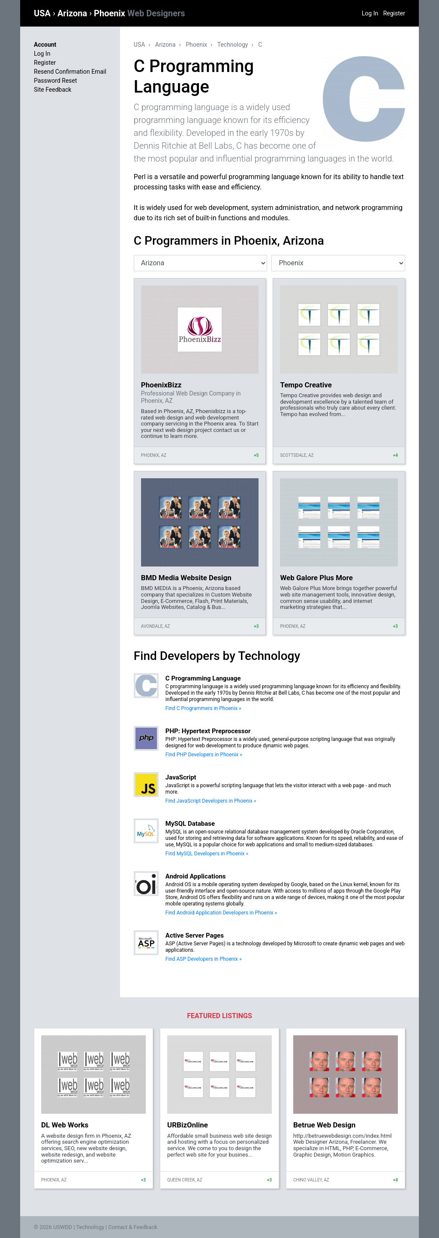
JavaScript (180, 777)
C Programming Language (203, 678)
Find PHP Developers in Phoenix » (203, 755)
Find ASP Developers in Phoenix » (203, 959)
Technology (232, 44)
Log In (370, 13)
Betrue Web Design (324, 1125)
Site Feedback (52, 89)
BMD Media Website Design (186, 577)
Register (394, 13)
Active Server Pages (194, 935)
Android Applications (195, 876)
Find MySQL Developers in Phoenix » (206, 854)
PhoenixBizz (161, 385)
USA (43, 13)
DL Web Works (64, 1125)
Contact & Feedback (132, 1227)
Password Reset (55, 80)
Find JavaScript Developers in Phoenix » (210, 801)
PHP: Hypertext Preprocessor (208, 731)
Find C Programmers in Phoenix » (203, 708)
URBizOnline (187, 1125)
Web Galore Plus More (316, 577)
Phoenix (139, 13)
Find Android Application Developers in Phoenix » (221, 913)
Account (45, 44)
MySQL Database (190, 823)
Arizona (73, 13)
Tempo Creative (305, 385)
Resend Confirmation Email (70, 71)
